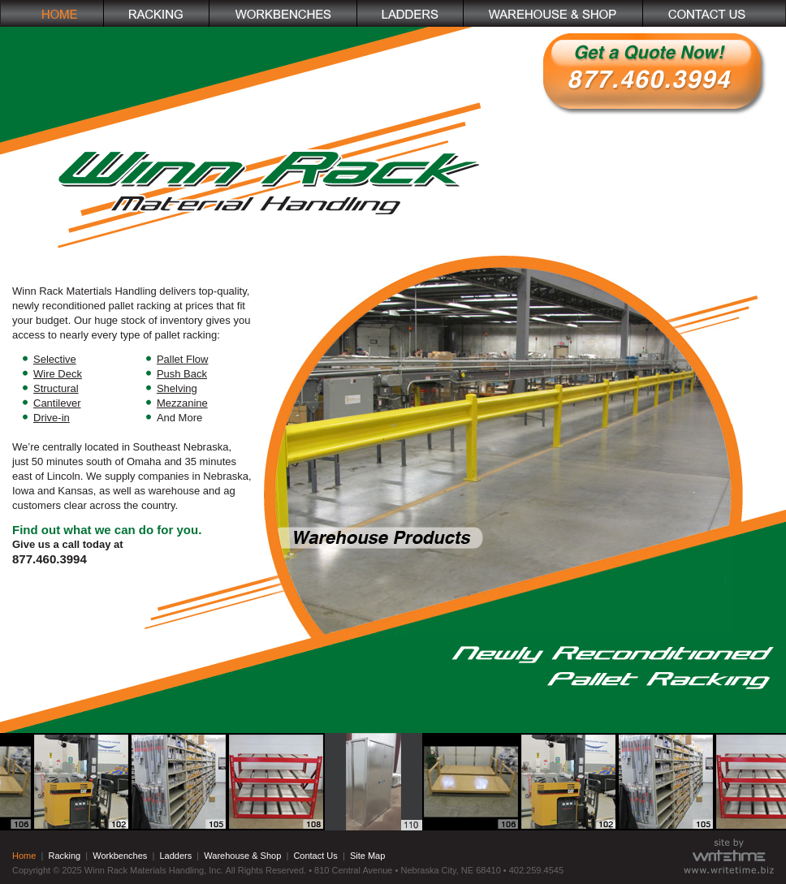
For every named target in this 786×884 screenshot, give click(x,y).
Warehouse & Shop (242, 855)
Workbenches (120, 855)
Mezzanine (182, 403)
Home (24, 855)
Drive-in (51, 418)
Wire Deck (57, 374)
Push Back (182, 374)
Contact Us (315, 855)
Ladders (175, 855)
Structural (56, 388)
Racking (64, 855)
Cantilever (57, 403)
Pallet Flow (183, 359)
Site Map (367, 855)
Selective (54, 359)
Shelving (177, 388)
